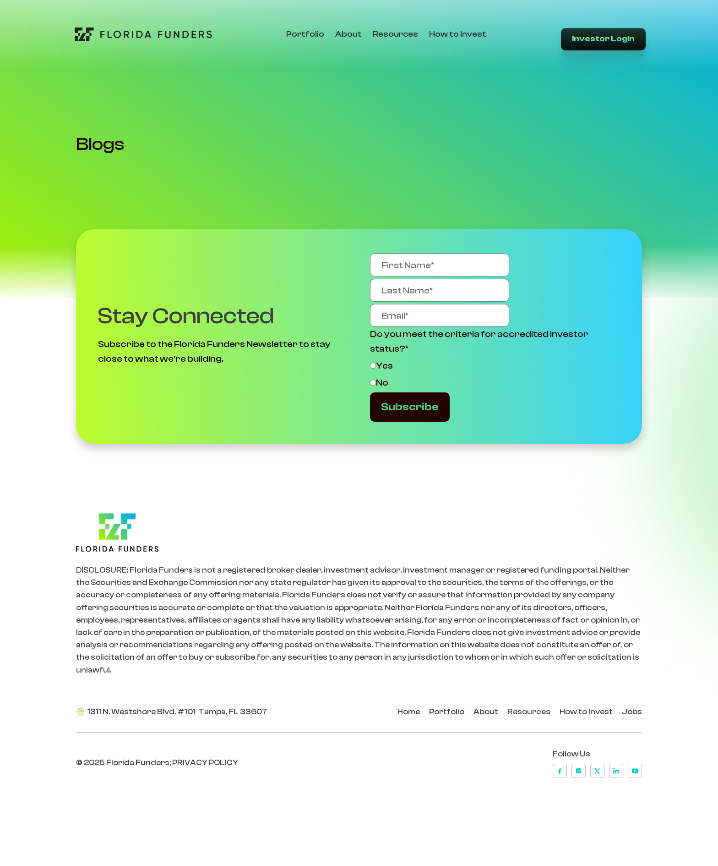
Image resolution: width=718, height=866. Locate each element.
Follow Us (571, 754)
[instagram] (578, 771)
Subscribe (410, 407)
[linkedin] (616, 771)
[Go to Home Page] (141, 34)
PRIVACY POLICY (205, 762)
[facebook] (560, 771)
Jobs (632, 711)
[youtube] (635, 771)
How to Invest (456, 34)
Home (408, 711)
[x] (597, 771)
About (347, 34)
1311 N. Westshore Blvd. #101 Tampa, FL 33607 (177, 711)
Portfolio (304, 34)
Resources (394, 34)
